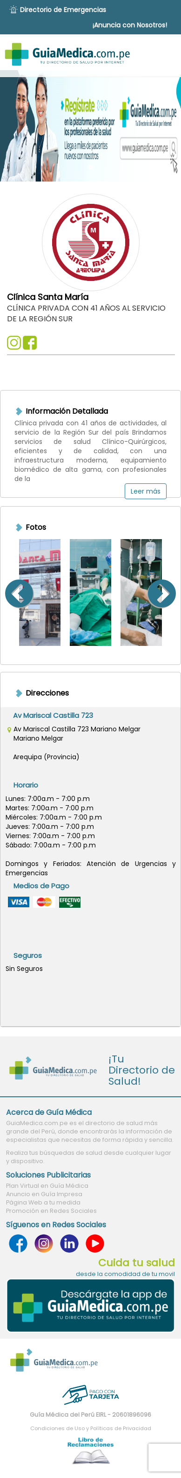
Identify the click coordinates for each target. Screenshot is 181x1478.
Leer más (146, 491)
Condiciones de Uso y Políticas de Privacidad (90, 1428)
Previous (7, 592)
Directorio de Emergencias (63, 9)
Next (173, 592)
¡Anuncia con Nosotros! (130, 25)
